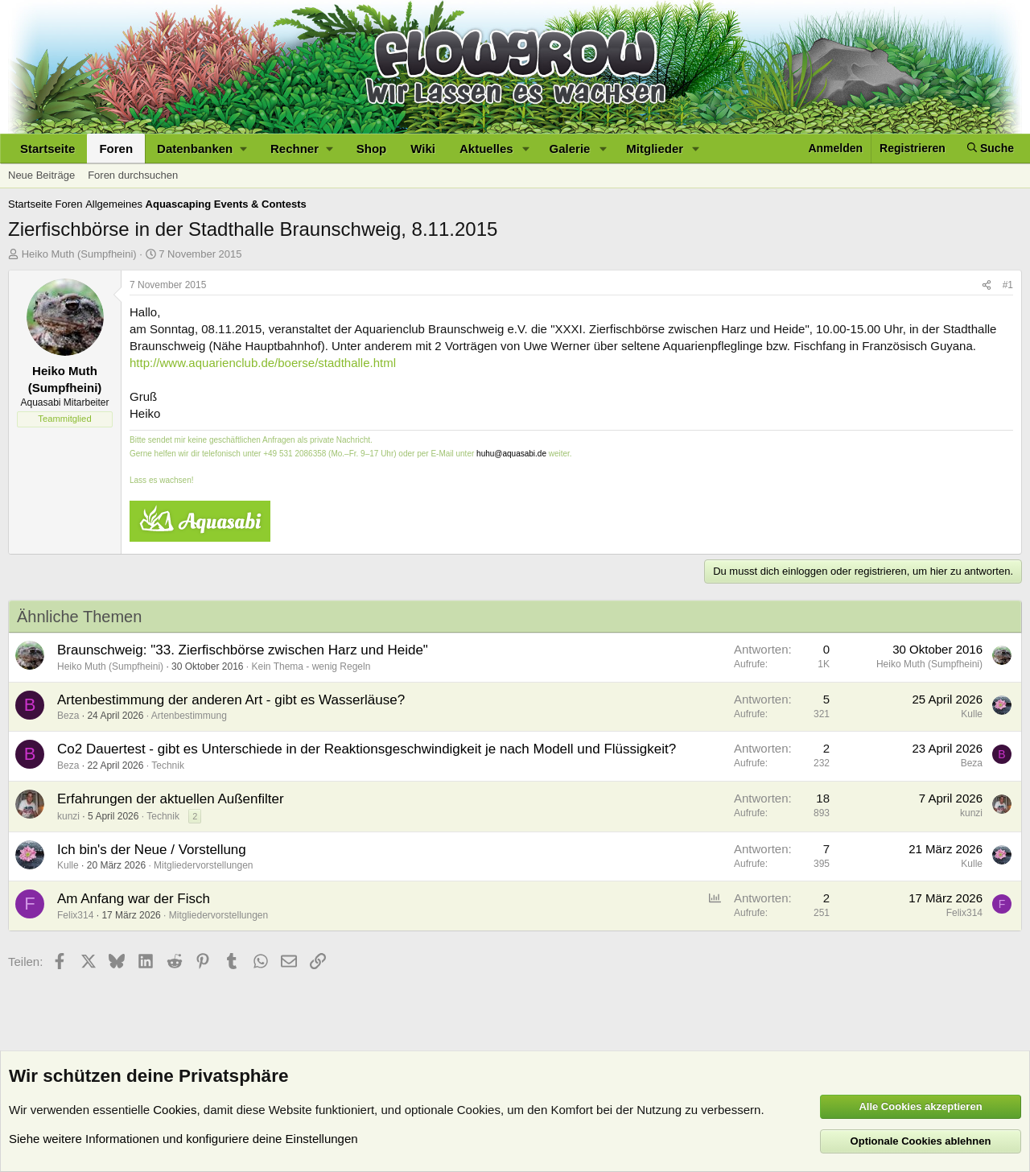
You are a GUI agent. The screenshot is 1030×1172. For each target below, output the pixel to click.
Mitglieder (654, 148)
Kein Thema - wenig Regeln (311, 666)
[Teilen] (986, 285)
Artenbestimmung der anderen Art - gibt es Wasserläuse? (231, 700)
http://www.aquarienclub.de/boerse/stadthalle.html (263, 362)
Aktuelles (486, 148)
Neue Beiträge (41, 175)
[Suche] (990, 148)
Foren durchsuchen (133, 175)
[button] (201, 148)
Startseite (47, 148)
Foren (116, 148)
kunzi (68, 816)
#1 (1008, 285)
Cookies (174, 1109)
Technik (167, 765)
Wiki (422, 148)
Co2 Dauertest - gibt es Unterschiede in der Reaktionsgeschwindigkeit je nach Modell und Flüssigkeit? (366, 749)
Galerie (570, 148)
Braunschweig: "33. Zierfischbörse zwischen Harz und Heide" (242, 650)
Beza (68, 715)
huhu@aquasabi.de (511, 453)
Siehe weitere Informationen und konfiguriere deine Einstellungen (183, 1138)
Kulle (972, 714)
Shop (371, 148)
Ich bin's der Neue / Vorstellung (151, 849)
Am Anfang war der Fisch (133, 898)
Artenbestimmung (189, 715)
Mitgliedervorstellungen (203, 865)
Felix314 (75, 915)
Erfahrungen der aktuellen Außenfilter (170, 799)
